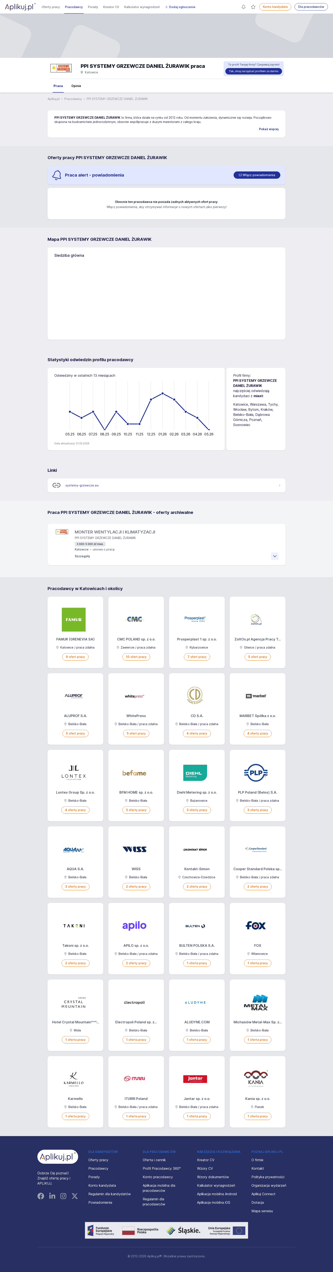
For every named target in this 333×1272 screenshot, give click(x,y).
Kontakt (257, 1168)
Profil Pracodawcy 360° (162, 1168)
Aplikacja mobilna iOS (213, 1202)
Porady (93, 7)
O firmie (257, 1160)
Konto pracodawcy (158, 1177)
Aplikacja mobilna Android (217, 1194)
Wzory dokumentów (213, 1177)
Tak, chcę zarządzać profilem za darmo (253, 71)
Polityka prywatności (267, 1177)
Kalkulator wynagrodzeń (142, 7)
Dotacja (257, 1202)
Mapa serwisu (262, 1211)
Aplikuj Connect (263, 1194)
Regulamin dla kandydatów (109, 1194)
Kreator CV (111, 7)
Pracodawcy (74, 7)
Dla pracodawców (311, 7)
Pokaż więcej (269, 129)
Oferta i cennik (154, 1160)
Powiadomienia (100, 1202)
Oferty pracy (51, 7)
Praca (58, 86)
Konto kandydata (275, 7)
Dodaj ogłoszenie (180, 7)
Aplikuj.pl (54, 99)
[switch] (257, 175)
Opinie (76, 86)
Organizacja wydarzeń (268, 1185)
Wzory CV (205, 1168)
